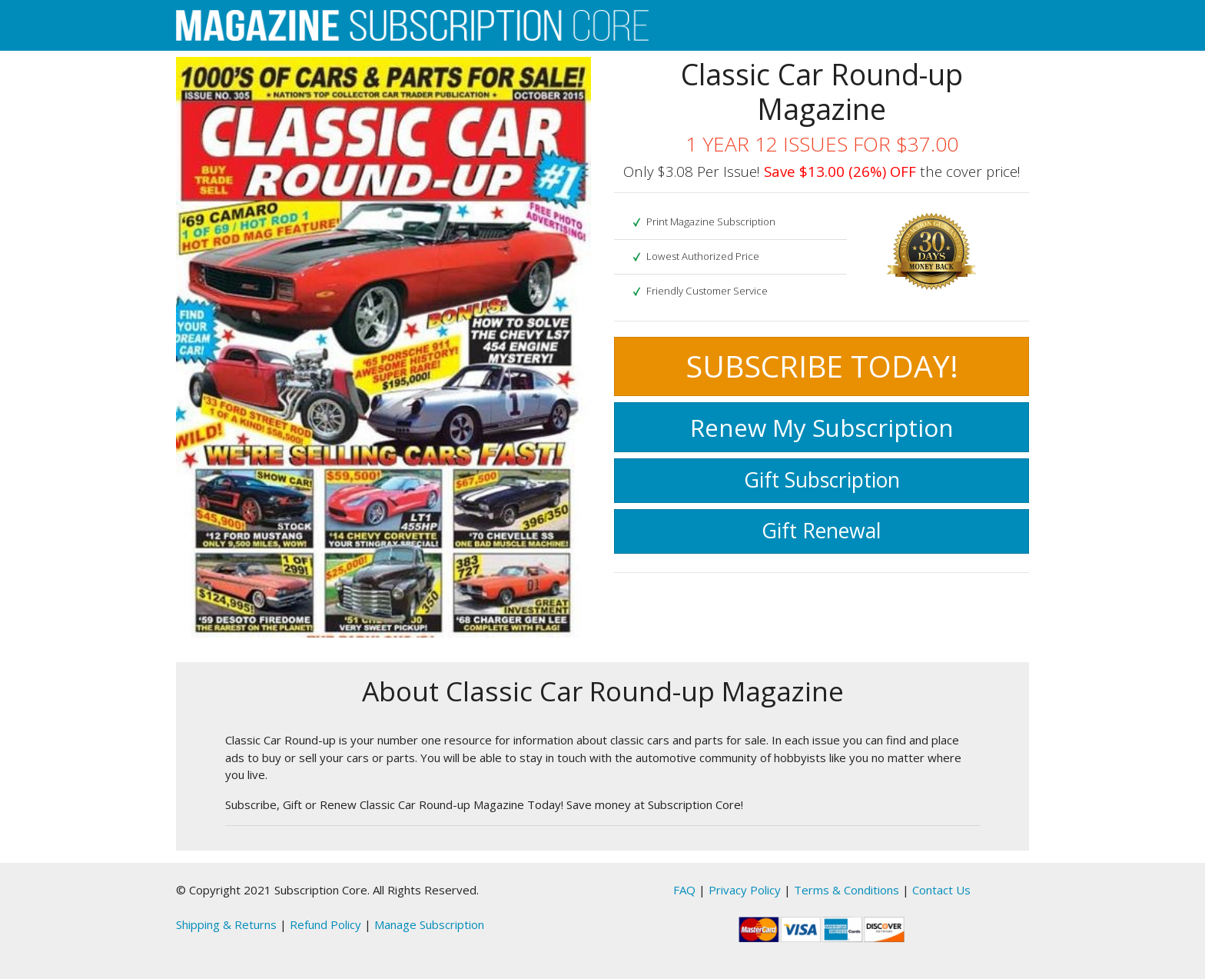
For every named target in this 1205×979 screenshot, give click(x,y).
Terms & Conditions (846, 889)
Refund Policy (325, 924)
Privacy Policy (745, 889)
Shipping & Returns (226, 924)
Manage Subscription (429, 924)
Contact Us (941, 889)
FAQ (684, 889)
